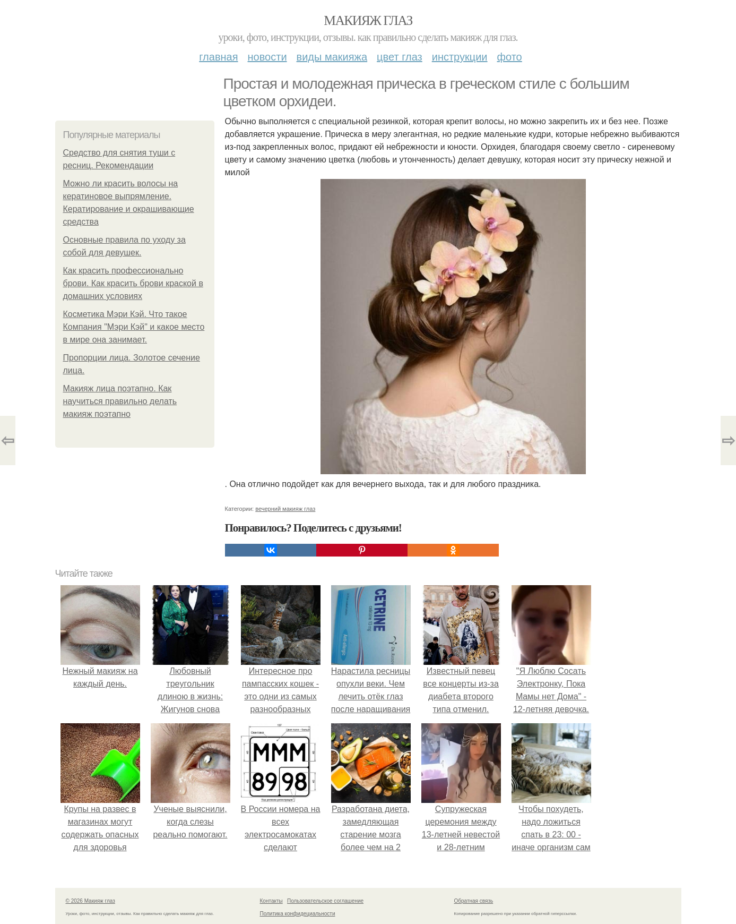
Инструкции (460, 57)
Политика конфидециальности (297, 914)
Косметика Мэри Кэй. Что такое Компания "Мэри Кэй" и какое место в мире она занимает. (134, 327)
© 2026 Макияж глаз (90, 901)
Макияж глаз (368, 20)
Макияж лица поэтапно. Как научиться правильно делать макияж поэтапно (120, 401)
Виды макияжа (332, 57)
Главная (218, 57)
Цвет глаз (399, 57)
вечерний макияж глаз (285, 509)
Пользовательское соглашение (325, 901)
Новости (267, 57)
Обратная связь (473, 901)
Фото (509, 57)
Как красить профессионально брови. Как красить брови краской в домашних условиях (133, 283)
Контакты (271, 901)
